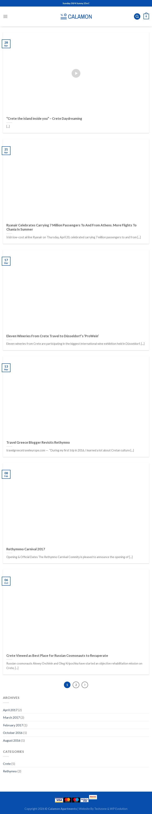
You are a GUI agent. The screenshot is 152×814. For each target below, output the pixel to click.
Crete (7, 763)
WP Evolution (118, 808)
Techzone (100, 808)
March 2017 (11, 717)
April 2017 (10, 710)
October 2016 (13, 733)
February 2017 (13, 725)
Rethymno (10, 771)
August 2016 (11, 740)
